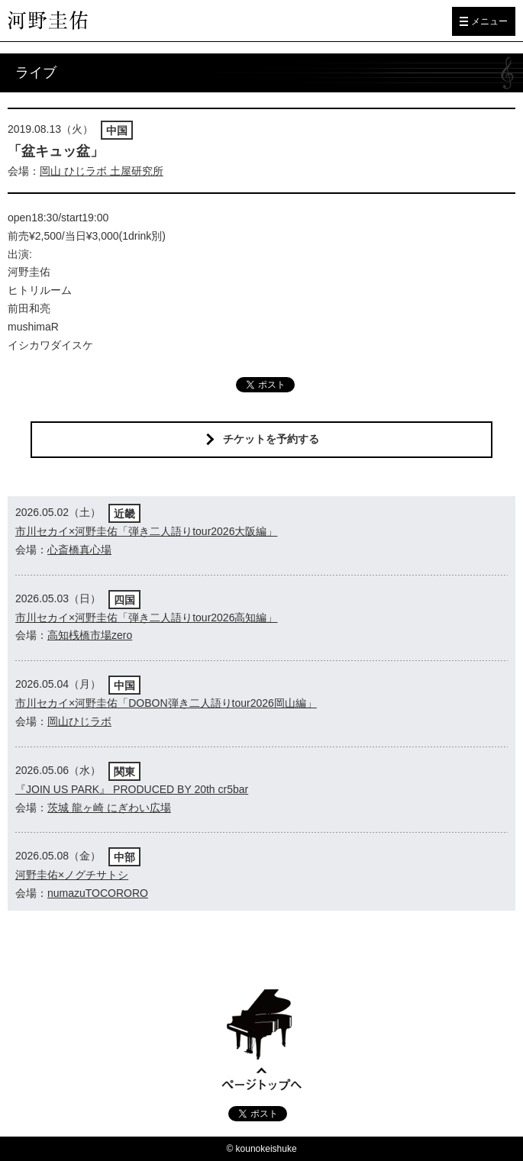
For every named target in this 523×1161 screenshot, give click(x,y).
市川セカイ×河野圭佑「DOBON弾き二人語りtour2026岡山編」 (166, 703)
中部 (124, 857)
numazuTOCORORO (97, 893)
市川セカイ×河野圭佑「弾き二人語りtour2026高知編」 (146, 617)
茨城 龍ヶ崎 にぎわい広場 (109, 807)
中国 (117, 130)
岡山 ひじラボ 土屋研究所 (101, 171)
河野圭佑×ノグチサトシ (71, 875)
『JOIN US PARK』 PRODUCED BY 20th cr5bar (131, 789)
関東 (124, 772)
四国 (124, 600)
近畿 (124, 514)
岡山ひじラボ (79, 721)
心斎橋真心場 (79, 549)
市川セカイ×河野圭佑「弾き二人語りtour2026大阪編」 (146, 531)
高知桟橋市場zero (89, 635)
